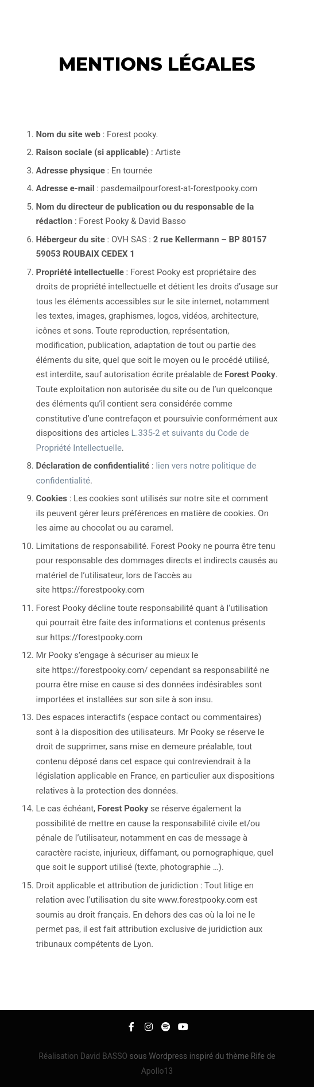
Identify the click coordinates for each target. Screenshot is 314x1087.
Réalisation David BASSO (83, 1056)
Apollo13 (157, 1071)
